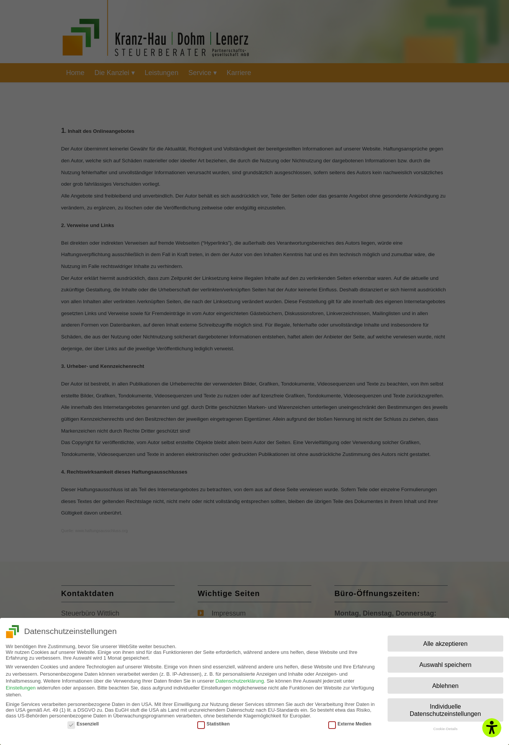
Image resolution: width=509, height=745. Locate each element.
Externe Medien (349, 721)
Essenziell (83, 721)
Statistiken (213, 721)
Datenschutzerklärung (240, 678)
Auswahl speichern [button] (445, 661)
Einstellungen (21, 685)
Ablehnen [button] (445, 683)
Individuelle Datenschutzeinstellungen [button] (445, 707)
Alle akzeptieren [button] (445, 640)
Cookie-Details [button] (445, 726)
